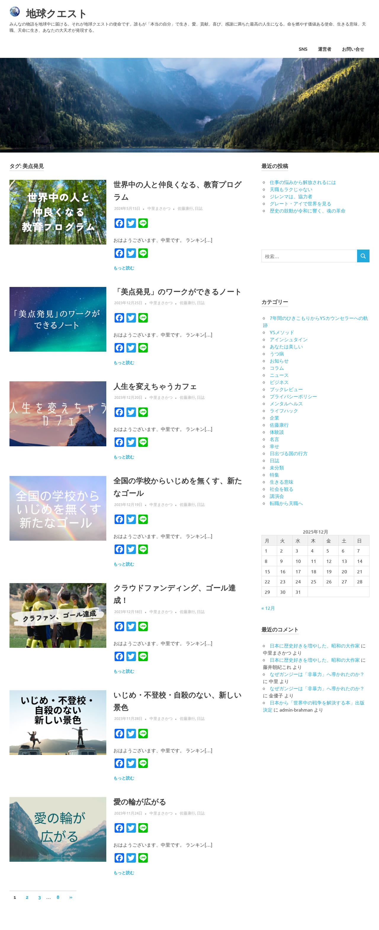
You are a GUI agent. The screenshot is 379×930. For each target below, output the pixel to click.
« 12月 (268, 608)
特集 (274, 474)
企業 (274, 417)
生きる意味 (281, 482)
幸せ (274, 446)
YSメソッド (282, 332)
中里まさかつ (159, 208)
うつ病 (277, 353)
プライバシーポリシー (293, 396)
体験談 (277, 432)
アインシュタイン (289, 339)
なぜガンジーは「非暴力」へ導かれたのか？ (317, 674)
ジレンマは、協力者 (291, 196)
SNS (303, 49)
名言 (274, 439)
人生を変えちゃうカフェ (160, 399)
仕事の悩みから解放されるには (303, 182)
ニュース (279, 375)
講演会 (277, 496)
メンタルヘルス (286, 403)
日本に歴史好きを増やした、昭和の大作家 (315, 645)
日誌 (199, 208)
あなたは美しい (286, 346)
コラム (277, 368)
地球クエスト (60, 13)
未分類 (277, 467)
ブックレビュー (286, 389)
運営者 (324, 49)
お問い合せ (353, 49)
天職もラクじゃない (291, 189)
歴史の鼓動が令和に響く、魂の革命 (308, 210)
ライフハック (284, 410)
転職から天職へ (286, 503)
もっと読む (123, 268)
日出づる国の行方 (289, 453)
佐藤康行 (185, 208)
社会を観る (281, 489)
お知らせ (279, 361)
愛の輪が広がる (143, 814)
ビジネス (279, 382)
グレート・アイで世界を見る (300, 203)
